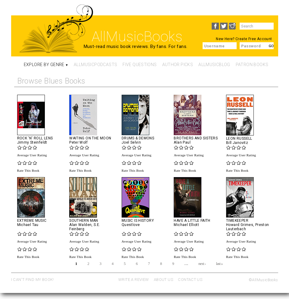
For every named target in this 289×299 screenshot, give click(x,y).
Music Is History (138, 220)
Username (214, 46)
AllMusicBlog (214, 64)
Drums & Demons (138, 138)
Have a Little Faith (192, 220)
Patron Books (252, 64)
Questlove (131, 225)
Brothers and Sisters (196, 138)
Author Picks (177, 64)
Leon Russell (239, 138)
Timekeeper (237, 220)
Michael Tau (28, 225)
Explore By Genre (44, 64)
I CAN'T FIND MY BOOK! (32, 279)
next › (202, 263)
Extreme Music (32, 220)
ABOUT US (163, 279)
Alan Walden (80, 225)
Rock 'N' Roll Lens (35, 138)
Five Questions (140, 64)
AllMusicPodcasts (95, 64)
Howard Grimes (239, 225)
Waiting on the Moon (90, 138)
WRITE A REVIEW (133, 279)
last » (219, 263)
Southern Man (83, 220)
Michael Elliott (186, 225)
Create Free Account (253, 39)
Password (251, 46)
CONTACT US (190, 279)
